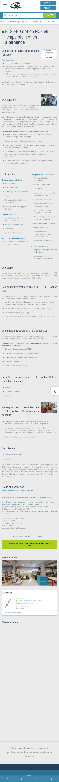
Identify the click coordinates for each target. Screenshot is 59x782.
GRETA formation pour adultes (17, 22)
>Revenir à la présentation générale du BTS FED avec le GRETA (29, 544)
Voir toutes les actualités (12, 613)
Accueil (2, 22)
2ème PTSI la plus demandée (30, 601)
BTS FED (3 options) (35, 22)
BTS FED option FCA (21, 536)
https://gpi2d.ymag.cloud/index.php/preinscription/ (20, 504)
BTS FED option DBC (38, 536)
